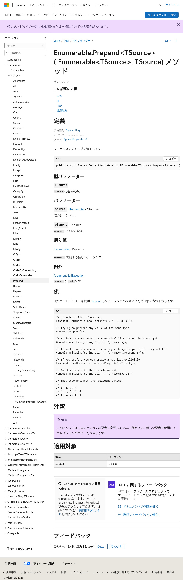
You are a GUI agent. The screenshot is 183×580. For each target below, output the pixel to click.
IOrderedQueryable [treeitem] (18, 470)
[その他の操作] (177, 41)
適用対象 (62, 110)
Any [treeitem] (15, 91)
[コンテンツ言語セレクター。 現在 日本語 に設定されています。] (10, 564)
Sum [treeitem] (15, 344)
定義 (59, 96)
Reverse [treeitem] (17, 296)
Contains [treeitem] (18, 128)
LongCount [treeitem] (19, 228)
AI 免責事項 (9, 572)
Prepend (96, 301)
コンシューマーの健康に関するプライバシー (119, 572)
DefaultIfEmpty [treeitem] (21, 138)
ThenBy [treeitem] (17, 365)
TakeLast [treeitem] (18, 354)
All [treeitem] (14, 86)
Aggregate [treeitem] (19, 81)
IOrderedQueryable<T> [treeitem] (20, 475)
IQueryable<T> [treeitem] (16, 486)
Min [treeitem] (15, 244)
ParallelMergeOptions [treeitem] (19, 517)
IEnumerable (77, 209)
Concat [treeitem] (17, 123)
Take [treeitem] (15, 349)
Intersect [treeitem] (18, 201)
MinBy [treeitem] (16, 249)
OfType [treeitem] (17, 254)
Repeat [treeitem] (17, 291)
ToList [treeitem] (16, 391)
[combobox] (25, 46)
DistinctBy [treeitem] (19, 149)
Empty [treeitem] (16, 165)
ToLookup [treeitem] (18, 396)
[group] (117, 166)
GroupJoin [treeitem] (19, 196)
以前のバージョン (31, 572)
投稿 (63, 572)
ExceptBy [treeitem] (18, 175)
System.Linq (73, 130)
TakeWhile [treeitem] (18, 359)
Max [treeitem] (15, 233)
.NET (66, 40)
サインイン (172, 4)
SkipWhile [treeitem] (18, 338)
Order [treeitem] (16, 259)
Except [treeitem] (17, 170)
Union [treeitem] (16, 407)
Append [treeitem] (17, 96)
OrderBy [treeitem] (18, 265)
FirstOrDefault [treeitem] (21, 186)
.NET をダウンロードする (162, 15)
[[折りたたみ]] (45, 38)
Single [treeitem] (16, 317)
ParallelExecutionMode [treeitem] (20, 512)
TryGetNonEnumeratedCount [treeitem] (29, 401)
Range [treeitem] (16, 286)
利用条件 (157, 572)
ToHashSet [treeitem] (19, 386)
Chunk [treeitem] (17, 117)
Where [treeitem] (17, 417)
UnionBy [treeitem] (18, 412)
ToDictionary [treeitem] (20, 380)
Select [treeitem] (16, 301)
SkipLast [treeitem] (18, 333)
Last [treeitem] (15, 217)
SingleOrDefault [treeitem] (22, 323)
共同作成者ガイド (79, 512)
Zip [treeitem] (15, 422)
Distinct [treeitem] (17, 144)
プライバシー (78, 572)
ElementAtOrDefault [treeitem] (24, 159)
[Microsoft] (6, 5)
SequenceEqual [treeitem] (21, 312)
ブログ (50, 572)
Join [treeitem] (15, 212)
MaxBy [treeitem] (17, 238)
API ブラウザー (81, 40)
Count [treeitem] (16, 133)
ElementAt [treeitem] (19, 154)
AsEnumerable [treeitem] (21, 102)
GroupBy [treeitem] (18, 191)
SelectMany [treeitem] (20, 307)
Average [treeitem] (18, 107)
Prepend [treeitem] (18, 280)
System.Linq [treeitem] (14, 59)
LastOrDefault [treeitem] (21, 222)
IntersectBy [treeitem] (19, 207)
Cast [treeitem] (15, 112)
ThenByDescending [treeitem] (24, 370)
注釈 (59, 105)
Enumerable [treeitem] (17, 70)
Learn (57, 40)
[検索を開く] (160, 5)
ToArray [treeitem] (17, 375)
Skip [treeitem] (15, 328)
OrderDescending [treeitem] (23, 275)
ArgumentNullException (69, 275)
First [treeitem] (15, 180)
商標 (169, 572)
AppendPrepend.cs (74, 139)
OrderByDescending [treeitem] (24, 270)
